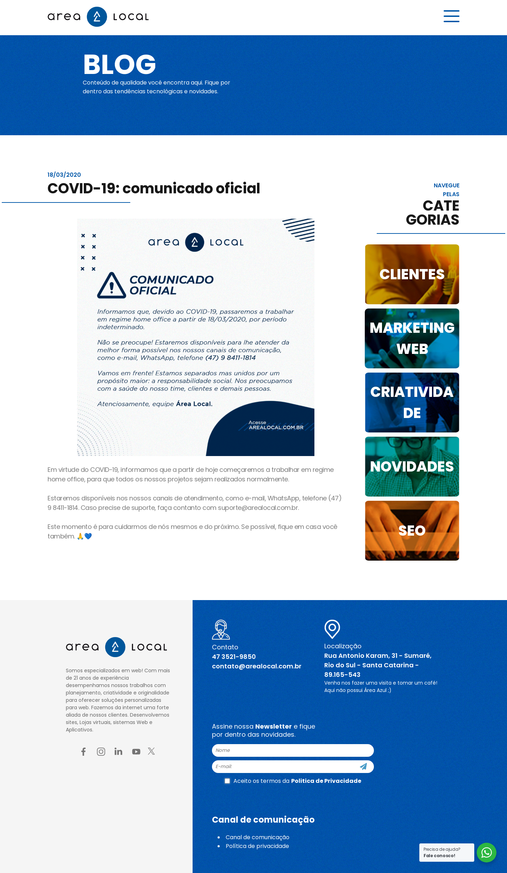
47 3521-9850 (234, 656)
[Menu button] (451, 17)
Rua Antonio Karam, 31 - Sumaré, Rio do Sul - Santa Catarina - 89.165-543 (378, 665)
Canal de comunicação (257, 837)
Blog (121, 64)
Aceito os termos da (293, 781)
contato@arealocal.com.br (256, 666)
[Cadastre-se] (363, 766)
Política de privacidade (257, 846)
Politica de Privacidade (326, 781)
